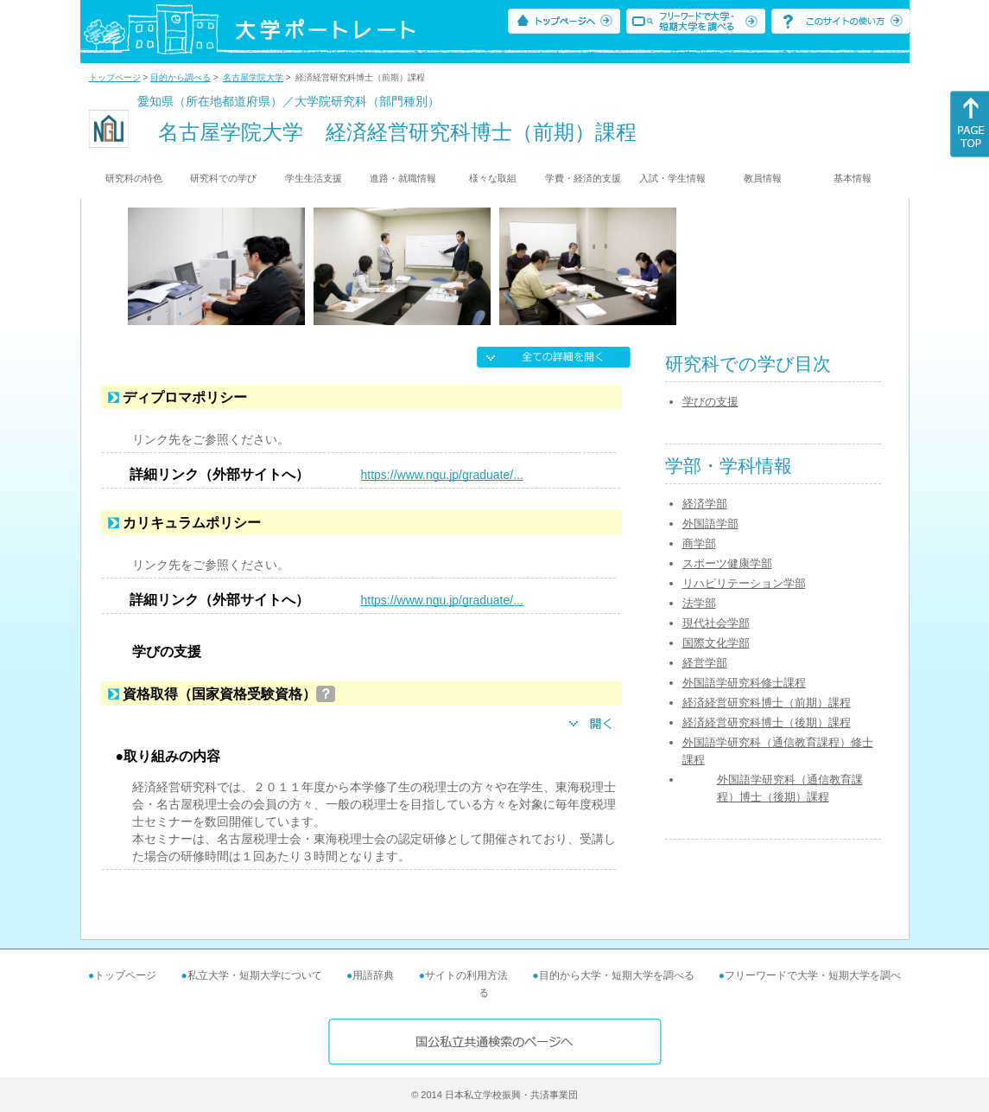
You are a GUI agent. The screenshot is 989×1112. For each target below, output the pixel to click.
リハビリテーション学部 (744, 583)
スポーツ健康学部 (727, 563)
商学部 (699, 543)
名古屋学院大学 (253, 77)
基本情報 (853, 178)
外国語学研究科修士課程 (744, 682)
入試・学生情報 (672, 178)
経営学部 (704, 662)
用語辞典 (373, 975)
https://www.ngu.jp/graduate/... (442, 475)
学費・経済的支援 (583, 178)
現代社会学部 (716, 623)
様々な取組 (493, 178)
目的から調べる (180, 77)
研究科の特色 (133, 178)
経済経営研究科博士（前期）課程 (766, 702)
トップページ (115, 77)
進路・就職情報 (403, 178)
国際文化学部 (716, 642)
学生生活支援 (313, 178)
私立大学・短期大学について (254, 975)
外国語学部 (710, 523)
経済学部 (704, 503)
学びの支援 (710, 401)
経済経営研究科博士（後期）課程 (766, 722)
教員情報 (763, 178)
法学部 (699, 603)
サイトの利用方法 (466, 975)
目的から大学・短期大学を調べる (616, 975)
